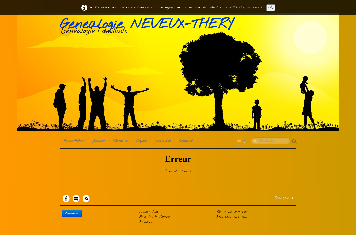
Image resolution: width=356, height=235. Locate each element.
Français (284, 198)
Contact (185, 141)
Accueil (98, 141)
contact (71, 213)
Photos (120, 141)
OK (270, 7)
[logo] (148, 27)
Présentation (74, 141)
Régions (141, 141)
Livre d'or (163, 141)
